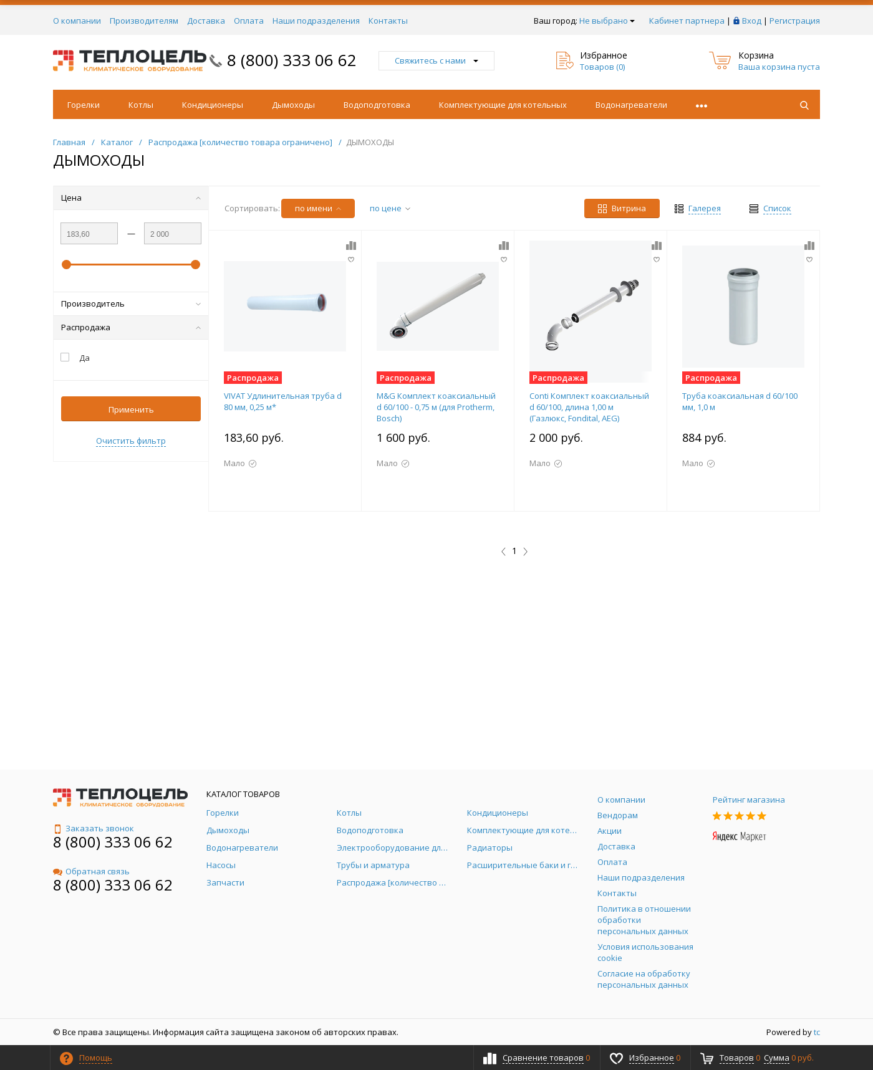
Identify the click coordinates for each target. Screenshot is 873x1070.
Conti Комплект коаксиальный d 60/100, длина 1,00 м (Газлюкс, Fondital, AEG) (589, 407)
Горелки (83, 104)
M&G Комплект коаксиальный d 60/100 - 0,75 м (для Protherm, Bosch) (436, 407)
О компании (77, 20)
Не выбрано (607, 20)
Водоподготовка (377, 104)
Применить (131, 409)
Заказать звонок (93, 828)
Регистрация (794, 20)
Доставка (206, 20)
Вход (751, 20)
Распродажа (131, 327)
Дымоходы (293, 104)
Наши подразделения (316, 20)
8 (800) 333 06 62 (292, 60)
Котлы (140, 104)
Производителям (144, 20)
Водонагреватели (631, 104)
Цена (131, 197)
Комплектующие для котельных (503, 104)
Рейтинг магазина (749, 799)
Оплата (249, 20)
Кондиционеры (212, 104)
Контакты (388, 20)
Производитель (131, 303)
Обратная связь (91, 871)
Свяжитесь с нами (436, 60)
